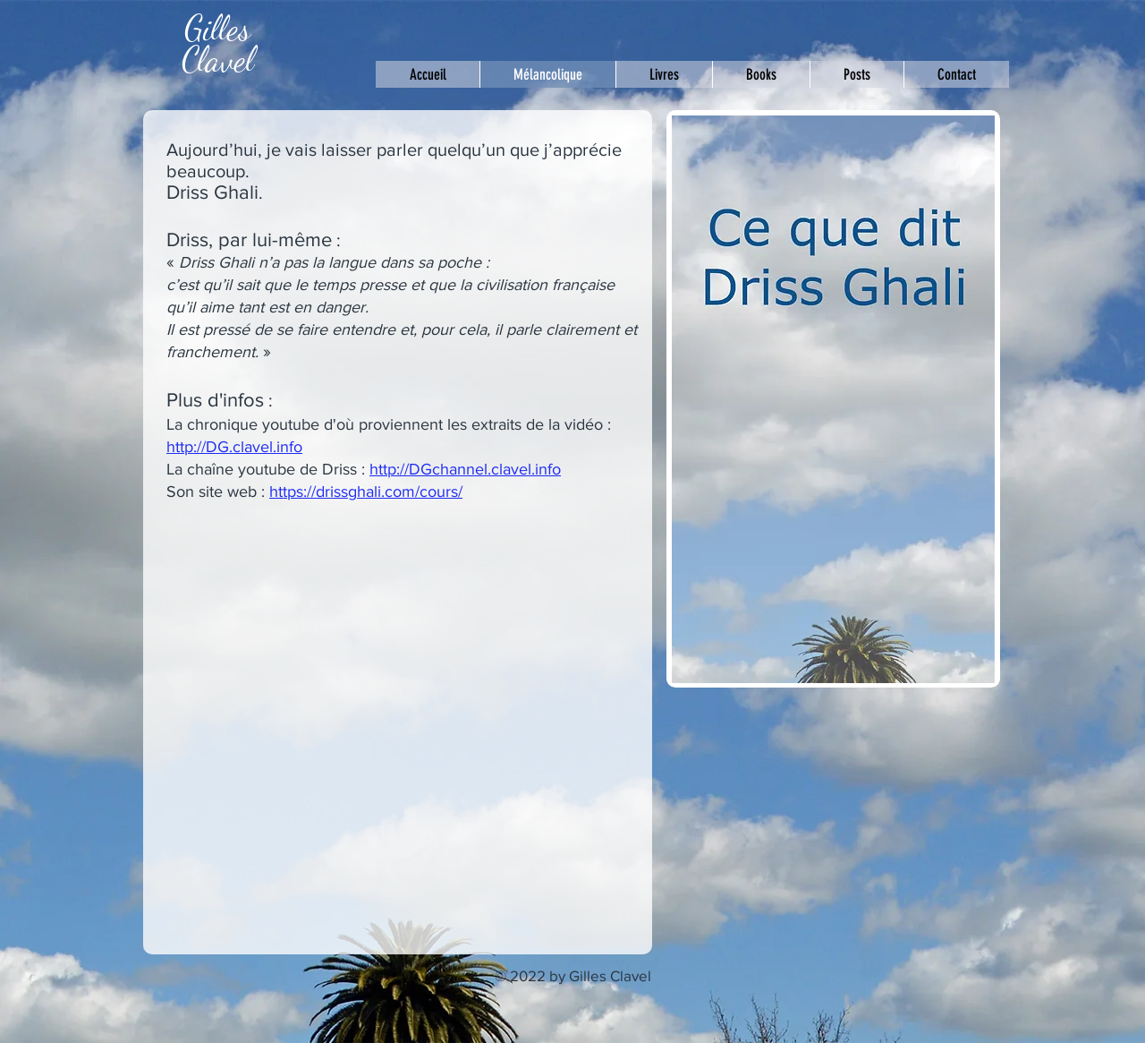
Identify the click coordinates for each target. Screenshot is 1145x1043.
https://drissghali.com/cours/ (365, 491)
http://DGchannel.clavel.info (465, 469)
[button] (856, 74)
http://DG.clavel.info (234, 447)
